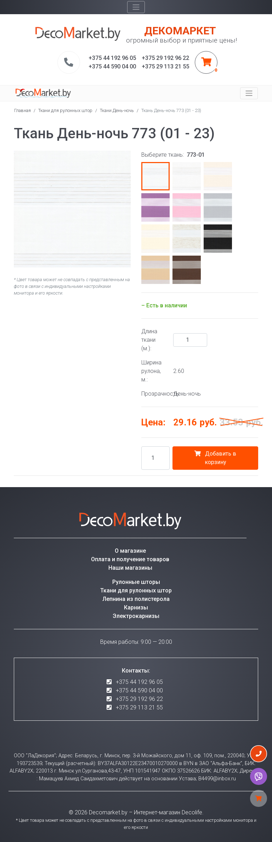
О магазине (130, 550)
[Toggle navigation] (136, 7)
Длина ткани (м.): (149, 340)
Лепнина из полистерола (136, 599)
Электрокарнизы (136, 616)
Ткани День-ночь (117, 110)
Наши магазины (130, 567)
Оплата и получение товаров (130, 559)
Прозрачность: (154, 393)
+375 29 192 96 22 (139, 699)
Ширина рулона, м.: (151, 371)
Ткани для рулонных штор (65, 110)
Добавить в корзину (215, 457)
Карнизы (136, 607)
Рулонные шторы (136, 582)
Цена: (153, 422)
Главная (22, 110)
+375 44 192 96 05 (139, 682)
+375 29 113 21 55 (139, 707)
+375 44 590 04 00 (139, 690)
